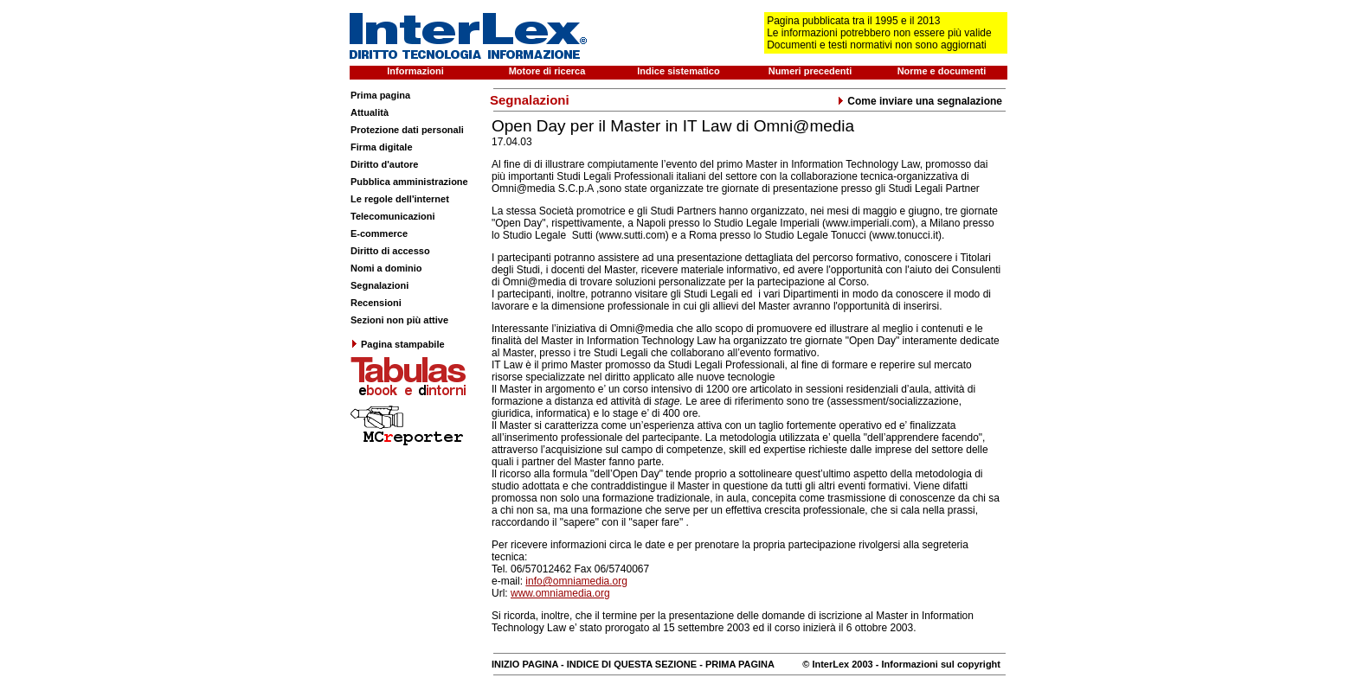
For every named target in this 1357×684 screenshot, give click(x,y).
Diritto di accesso (390, 251)
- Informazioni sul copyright (936, 664)
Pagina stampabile (398, 344)
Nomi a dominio (386, 268)
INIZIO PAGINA (525, 664)
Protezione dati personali (407, 130)
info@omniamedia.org (576, 581)
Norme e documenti (942, 71)
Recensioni (376, 302)
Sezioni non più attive (399, 320)
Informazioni (415, 71)
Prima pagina (380, 95)
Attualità (370, 112)
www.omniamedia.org (560, 593)
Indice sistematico (678, 71)
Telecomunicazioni (393, 216)
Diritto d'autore (384, 164)
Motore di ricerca (547, 71)
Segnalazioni (379, 285)
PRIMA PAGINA (740, 664)
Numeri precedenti (810, 71)
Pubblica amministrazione (409, 181)
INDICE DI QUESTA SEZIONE (632, 664)
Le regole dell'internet (400, 199)
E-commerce (379, 233)
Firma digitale (382, 147)
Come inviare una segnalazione (919, 101)
